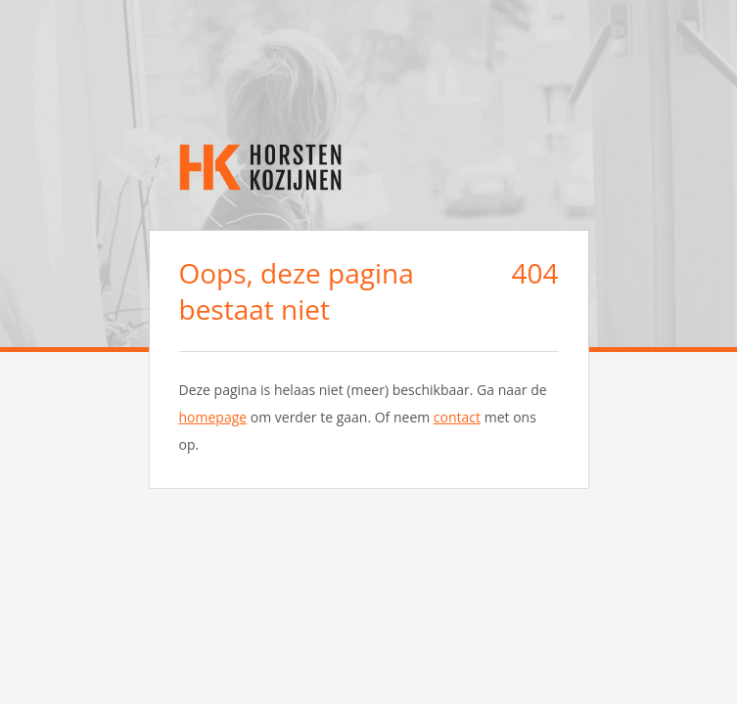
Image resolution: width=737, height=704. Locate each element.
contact (457, 417)
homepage (213, 417)
